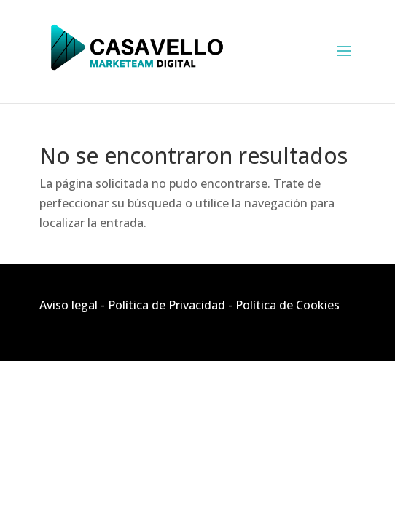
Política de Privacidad (166, 305)
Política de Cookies (287, 305)
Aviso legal (68, 305)
